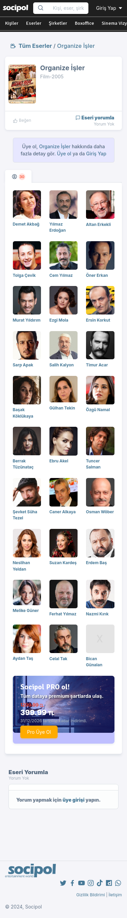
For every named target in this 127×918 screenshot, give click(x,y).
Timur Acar (97, 364)
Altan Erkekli (98, 224)
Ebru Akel (58, 460)
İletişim (115, 894)
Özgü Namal (98, 409)
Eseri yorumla (95, 117)
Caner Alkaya (62, 511)
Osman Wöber (100, 511)
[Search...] (68, 8)
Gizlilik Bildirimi (90, 894)
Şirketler (58, 23)
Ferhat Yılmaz (63, 613)
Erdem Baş (96, 562)
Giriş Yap (109, 8)
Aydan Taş (23, 658)
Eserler (33, 23)
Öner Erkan (97, 275)
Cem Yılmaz (61, 275)
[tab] (18, 176)
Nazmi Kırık (97, 613)
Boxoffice (84, 23)
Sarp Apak (23, 364)
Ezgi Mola (58, 320)
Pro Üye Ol (39, 732)
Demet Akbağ (26, 224)
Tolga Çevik (24, 275)
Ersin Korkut (98, 320)
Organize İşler (76, 45)
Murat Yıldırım (27, 320)
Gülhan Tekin (62, 407)
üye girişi (74, 800)
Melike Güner (26, 610)
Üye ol (64, 153)
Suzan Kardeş (63, 562)
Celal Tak (58, 658)
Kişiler (11, 23)
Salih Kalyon (61, 364)
